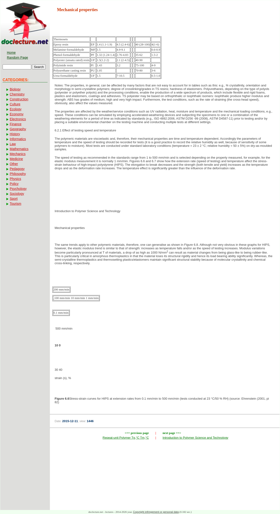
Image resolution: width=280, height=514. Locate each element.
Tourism (15, 204)
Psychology (18, 189)
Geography (18, 129)
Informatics (18, 139)
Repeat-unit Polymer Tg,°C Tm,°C (126, 437)
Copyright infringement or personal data (156, 511)
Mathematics (19, 149)
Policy (14, 184)
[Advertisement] (165, 189)
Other (14, 164)
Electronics (18, 119)
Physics (15, 179)
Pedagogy (17, 169)
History (15, 134)
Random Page (17, 57)
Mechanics (18, 154)
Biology (15, 89)
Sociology (17, 194)
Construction (19, 99)
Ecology (16, 109)
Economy (16, 114)
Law (13, 144)
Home (11, 52)
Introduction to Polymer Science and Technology (195, 437)
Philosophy (18, 174)
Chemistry (17, 94)
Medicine (16, 159)
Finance (16, 124)
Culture (15, 104)
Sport (14, 199)
